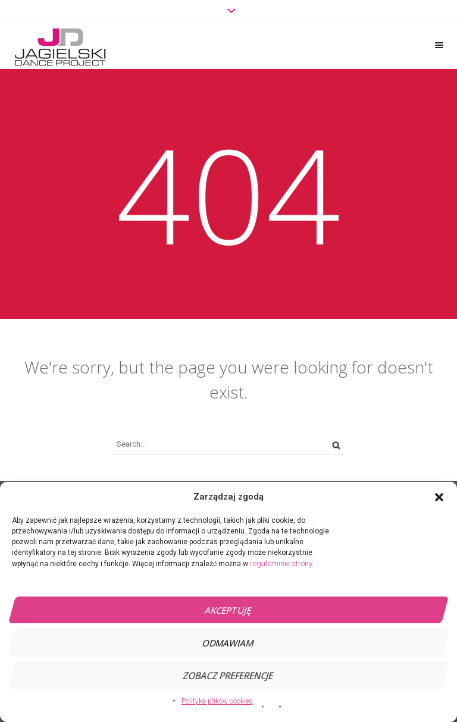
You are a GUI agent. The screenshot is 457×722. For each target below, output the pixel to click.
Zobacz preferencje (228, 676)
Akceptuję (228, 610)
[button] (439, 497)
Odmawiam (228, 643)
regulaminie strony (281, 563)
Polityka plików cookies (217, 701)
